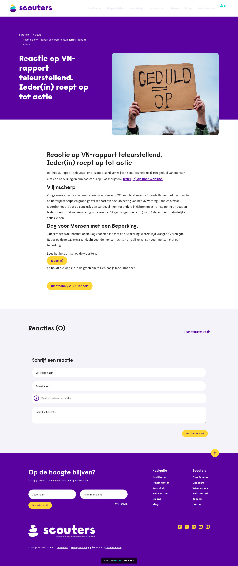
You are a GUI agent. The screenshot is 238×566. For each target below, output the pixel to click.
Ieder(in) (57, 260)
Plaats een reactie (197, 331)
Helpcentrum (156, 8)
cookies (117, 560)
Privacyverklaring (80, 547)
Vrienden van (200, 488)
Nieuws (174, 8)
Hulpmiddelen (115, 8)
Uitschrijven (121, 503)
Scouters (24, 34)
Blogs (188, 8)
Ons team (198, 482)
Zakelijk (197, 498)
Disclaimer (62, 547)
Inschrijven (40, 505)
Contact (197, 504)
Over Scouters (206, 8)
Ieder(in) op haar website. (143, 178)
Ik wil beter (94, 8)
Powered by (106, 547)
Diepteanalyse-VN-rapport (70, 286)
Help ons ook (200, 493)
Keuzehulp (136, 8)
